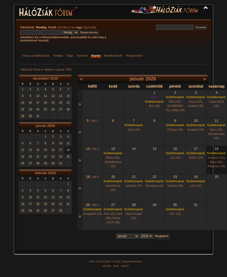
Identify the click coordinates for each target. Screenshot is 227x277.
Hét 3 (95, 148)
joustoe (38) (195, 105)
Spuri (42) (216, 129)
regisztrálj (89, 27)
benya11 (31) (216, 157)
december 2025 (45, 78)
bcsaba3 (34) (195, 129)
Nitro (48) (175, 101)
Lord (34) (196, 185)
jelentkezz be (66, 27)
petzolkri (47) (134, 185)
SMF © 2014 (112, 261)
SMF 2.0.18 (96, 261)
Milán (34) (178, 110)
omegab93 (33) (92, 213)
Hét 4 (95, 176)
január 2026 (45, 126)
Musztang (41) (155, 185)
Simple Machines (132, 261)
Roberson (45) (217, 166)
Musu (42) (216, 161)
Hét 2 (94, 120)
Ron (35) (109, 213)
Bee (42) (154, 105)
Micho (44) (112, 157)
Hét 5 (95, 204)
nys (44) (175, 157)
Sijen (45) (134, 129)
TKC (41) (175, 213)
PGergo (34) (175, 129)
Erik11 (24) (196, 157)
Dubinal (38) (175, 185)
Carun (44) (195, 101)
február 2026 (45, 173)
